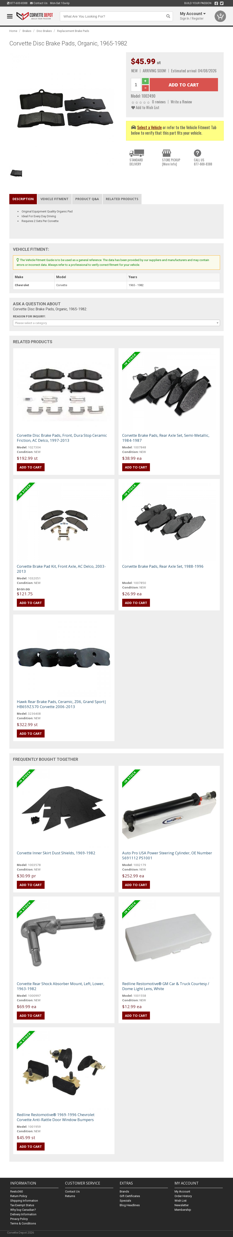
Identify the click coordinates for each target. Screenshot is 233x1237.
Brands (124, 1191)
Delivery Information (23, 1214)
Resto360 (16, 1191)
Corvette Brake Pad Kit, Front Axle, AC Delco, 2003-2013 (61, 569)
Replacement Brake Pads (73, 31)
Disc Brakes (44, 31)
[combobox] (116, 323)
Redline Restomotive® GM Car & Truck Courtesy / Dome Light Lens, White (165, 986)
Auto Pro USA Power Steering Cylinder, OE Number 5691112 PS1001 (167, 855)
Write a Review (181, 102)
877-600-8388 (17, 3)
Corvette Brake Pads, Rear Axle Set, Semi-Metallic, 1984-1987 (165, 438)
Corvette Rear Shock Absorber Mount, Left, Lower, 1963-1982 (60, 986)
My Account (182, 1191)
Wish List (181, 1200)
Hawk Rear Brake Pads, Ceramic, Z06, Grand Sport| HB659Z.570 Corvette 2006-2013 (61, 704)
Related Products (122, 199)
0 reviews (159, 102)
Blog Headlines (130, 1205)
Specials (125, 1200)
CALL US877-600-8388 (203, 161)
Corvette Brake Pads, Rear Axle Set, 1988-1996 (163, 566)
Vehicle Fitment (54, 199)
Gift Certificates (130, 1196)
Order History (183, 1196)
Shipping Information (24, 1200)
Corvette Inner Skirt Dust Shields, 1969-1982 (56, 852)
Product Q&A (87, 199)
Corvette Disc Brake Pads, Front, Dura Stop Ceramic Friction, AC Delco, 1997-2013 (62, 438)
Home (13, 31)
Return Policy (18, 1196)
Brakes (27, 31)
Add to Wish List (145, 107)
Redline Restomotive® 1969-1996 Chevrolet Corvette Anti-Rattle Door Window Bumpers (55, 1117)
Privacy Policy (19, 1219)
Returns (70, 1196)
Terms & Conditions (23, 1223)
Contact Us (39, 3)
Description (23, 199)
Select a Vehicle (149, 127)
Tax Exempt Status (22, 1205)
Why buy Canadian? (23, 1209)
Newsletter (182, 1205)
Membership (183, 1209)
